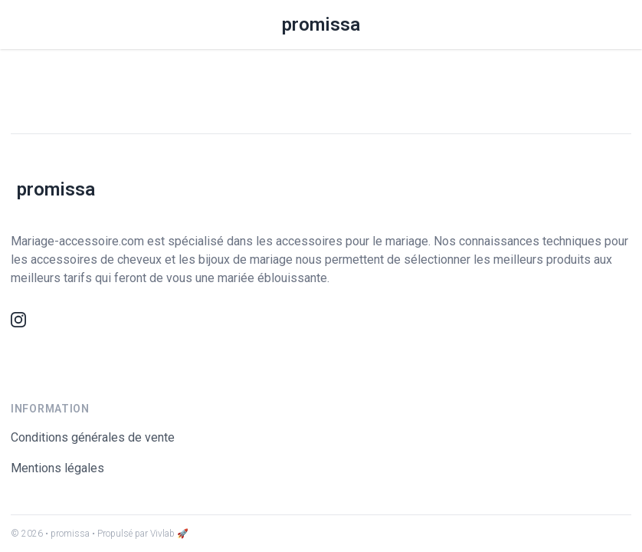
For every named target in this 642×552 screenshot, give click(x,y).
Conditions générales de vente (93, 437)
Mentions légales (57, 468)
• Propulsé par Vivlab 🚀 (140, 533)
